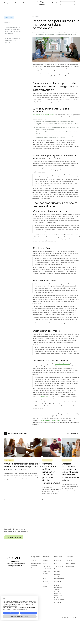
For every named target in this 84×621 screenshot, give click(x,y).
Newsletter (57, 574)
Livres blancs (57, 560)
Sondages (45, 581)
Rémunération (46, 584)
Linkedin (74, 618)
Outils (55, 563)
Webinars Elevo (58, 566)
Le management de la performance (43, 115)
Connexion (55, 3)
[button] (8, 3)
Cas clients (57, 571)
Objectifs (45, 563)
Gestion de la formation (46, 572)
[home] (41, 3)
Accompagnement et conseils (36, 564)
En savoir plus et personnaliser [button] (19, 616)
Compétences (46, 576)
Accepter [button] (28, 613)
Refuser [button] (11, 613)
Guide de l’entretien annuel (59, 577)
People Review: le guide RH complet (59, 598)
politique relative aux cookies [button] (10, 606)
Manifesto (33, 560)
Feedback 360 (47, 568)
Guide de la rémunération (58, 603)
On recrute (69, 560)
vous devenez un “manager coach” (50, 420)
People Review (47, 566)
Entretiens (45, 560)
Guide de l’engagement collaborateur (58, 587)
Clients (33, 567)
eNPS (44, 578)
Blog (55, 568)
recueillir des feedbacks (62, 364)
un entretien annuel (44, 397)
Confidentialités (70, 566)
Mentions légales (70, 563)
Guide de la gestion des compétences (58, 593)
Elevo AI (45, 586)
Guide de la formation (57, 582)
